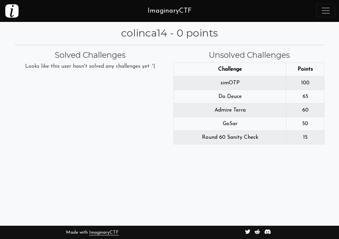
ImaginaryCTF (104, 232)
